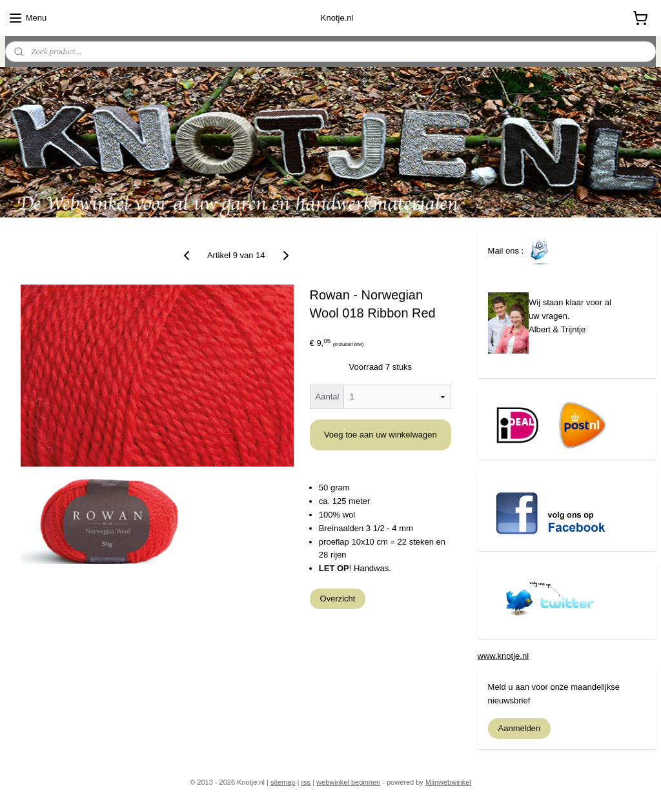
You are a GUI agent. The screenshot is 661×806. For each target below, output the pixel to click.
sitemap (283, 782)
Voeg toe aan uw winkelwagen (380, 434)
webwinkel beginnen (348, 782)
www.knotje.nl (503, 656)
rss (305, 782)
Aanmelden (519, 728)
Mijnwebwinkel (448, 782)
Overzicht (338, 598)
